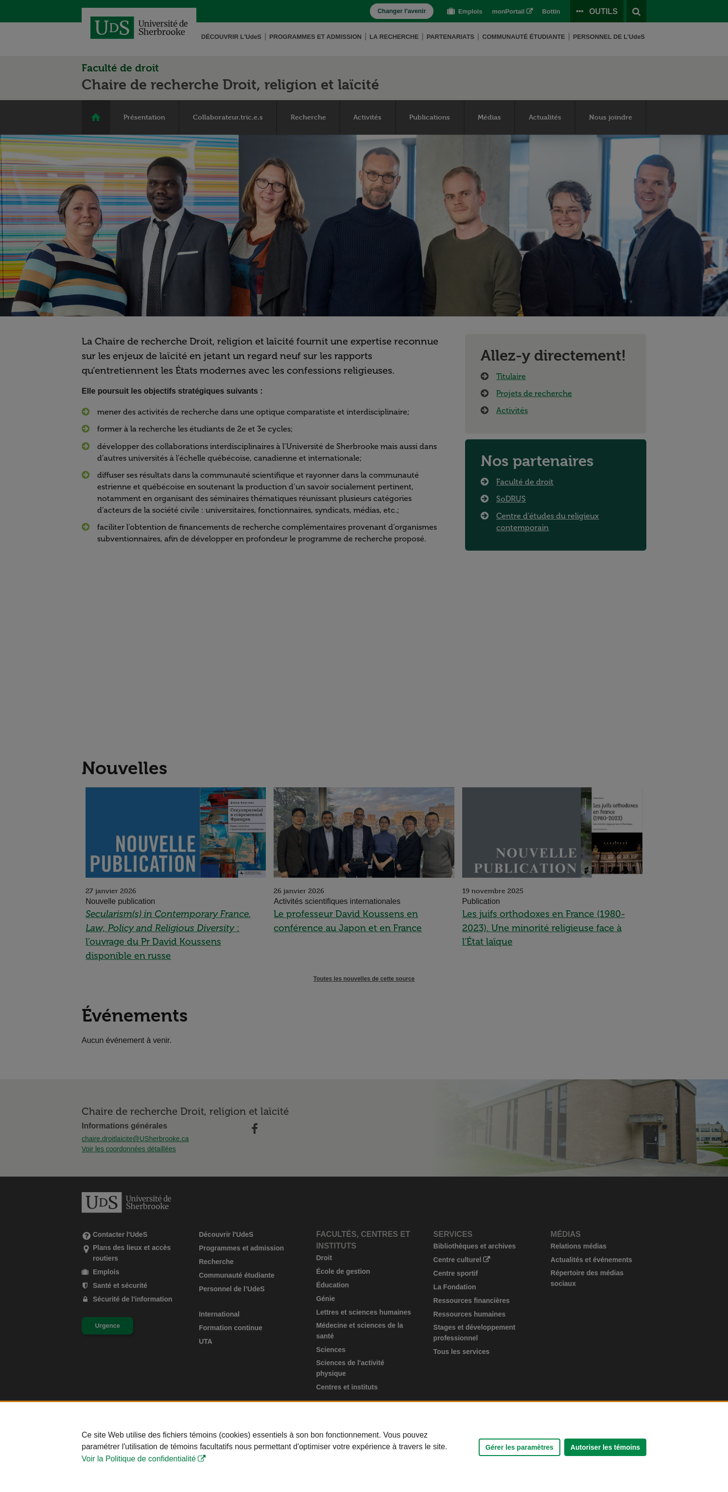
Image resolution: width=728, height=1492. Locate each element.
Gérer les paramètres (519, 1447)
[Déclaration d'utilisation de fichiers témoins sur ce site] (364, 1447)
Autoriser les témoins (605, 1447)
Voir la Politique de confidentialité (139, 1459)
